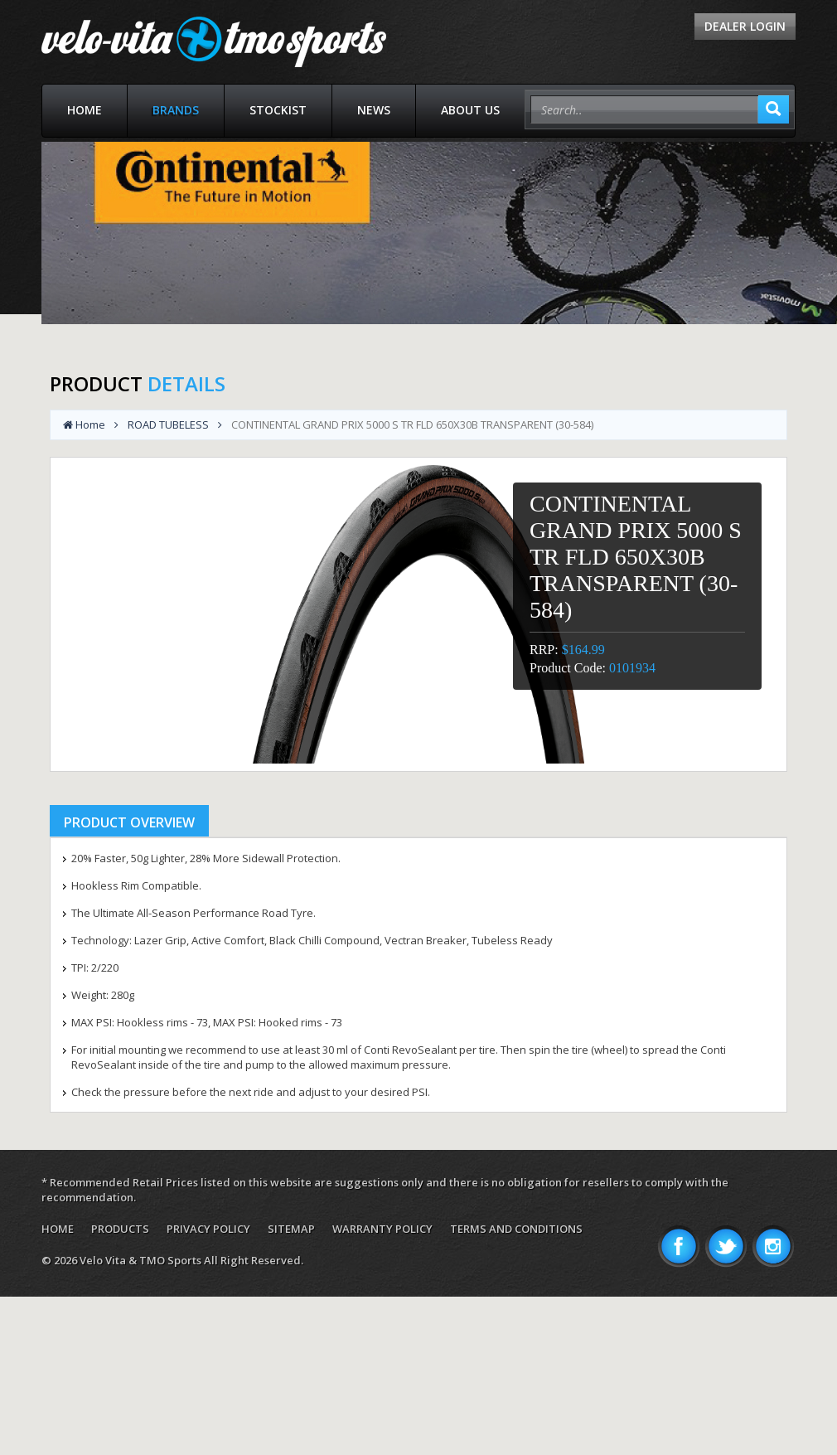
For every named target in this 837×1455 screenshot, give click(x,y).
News (373, 110)
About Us (470, 110)
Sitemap (291, 1228)
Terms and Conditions (516, 1228)
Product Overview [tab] (129, 822)
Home (84, 110)
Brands (175, 110)
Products (120, 1228)
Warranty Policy (382, 1228)
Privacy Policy (208, 1228)
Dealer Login (745, 26)
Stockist (278, 110)
